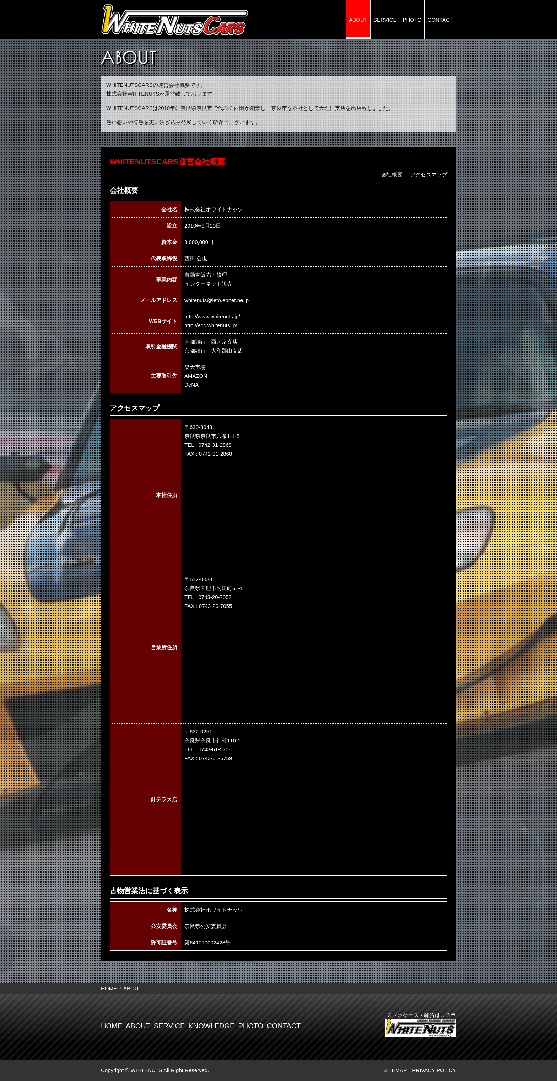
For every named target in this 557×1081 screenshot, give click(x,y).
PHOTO (412, 20)
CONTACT (440, 20)
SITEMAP (395, 1070)
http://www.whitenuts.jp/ (212, 316)
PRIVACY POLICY (434, 1070)
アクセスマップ (428, 174)
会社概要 (391, 174)
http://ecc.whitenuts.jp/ (210, 325)
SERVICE (385, 20)
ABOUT (358, 20)
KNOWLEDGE (211, 1025)
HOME (109, 988)
